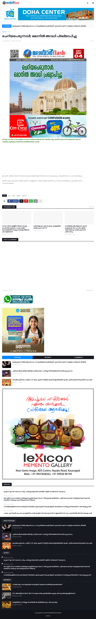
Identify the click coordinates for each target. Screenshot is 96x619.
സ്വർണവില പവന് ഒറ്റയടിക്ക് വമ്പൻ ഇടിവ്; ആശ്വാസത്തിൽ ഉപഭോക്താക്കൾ (37, 584)
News (18, 195)
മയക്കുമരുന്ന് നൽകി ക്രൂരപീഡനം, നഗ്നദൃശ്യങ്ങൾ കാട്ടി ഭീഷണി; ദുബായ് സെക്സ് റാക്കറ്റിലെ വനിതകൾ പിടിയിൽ (49, 26)
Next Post (90, 290)
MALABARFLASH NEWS (54, 613)
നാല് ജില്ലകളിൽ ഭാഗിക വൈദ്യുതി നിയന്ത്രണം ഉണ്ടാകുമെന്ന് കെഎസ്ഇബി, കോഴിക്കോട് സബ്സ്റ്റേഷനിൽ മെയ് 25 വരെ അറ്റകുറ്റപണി (47, 507)
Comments (78, 357)
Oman (24, 195)
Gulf (13, 195)
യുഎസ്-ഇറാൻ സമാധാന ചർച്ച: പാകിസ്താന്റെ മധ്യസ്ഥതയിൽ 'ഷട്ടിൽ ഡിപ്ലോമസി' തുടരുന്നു (34, 492)
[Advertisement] (48, 157)
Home (4, 32)
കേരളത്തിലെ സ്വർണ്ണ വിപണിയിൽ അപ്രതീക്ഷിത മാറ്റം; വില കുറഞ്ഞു (34, 602)
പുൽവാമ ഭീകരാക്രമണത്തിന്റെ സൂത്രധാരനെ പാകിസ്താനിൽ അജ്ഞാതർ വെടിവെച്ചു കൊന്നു (42, 371)
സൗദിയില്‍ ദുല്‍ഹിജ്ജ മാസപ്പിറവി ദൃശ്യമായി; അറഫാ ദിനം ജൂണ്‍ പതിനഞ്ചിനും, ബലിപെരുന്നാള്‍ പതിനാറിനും (76, 229)
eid (9, 32)
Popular (17, 357)
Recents (48, 357)
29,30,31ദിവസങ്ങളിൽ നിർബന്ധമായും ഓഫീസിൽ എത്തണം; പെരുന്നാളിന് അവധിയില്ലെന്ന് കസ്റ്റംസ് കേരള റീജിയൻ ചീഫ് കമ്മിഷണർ (15, 229)
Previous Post (7, 290)
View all (91, 207)
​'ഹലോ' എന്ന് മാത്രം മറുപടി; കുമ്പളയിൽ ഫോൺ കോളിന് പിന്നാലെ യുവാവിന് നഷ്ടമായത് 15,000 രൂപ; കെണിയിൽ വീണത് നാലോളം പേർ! (48, 513)
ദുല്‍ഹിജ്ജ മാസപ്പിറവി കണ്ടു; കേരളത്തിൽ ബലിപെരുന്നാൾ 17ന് (46, 227)
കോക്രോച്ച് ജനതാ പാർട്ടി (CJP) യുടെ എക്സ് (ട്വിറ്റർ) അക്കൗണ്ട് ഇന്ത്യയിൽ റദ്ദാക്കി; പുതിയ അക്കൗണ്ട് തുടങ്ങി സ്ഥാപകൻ (52, 380)
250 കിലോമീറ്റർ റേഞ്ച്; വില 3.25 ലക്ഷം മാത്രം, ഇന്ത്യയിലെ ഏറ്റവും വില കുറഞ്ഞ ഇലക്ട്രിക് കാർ (43, 593)
